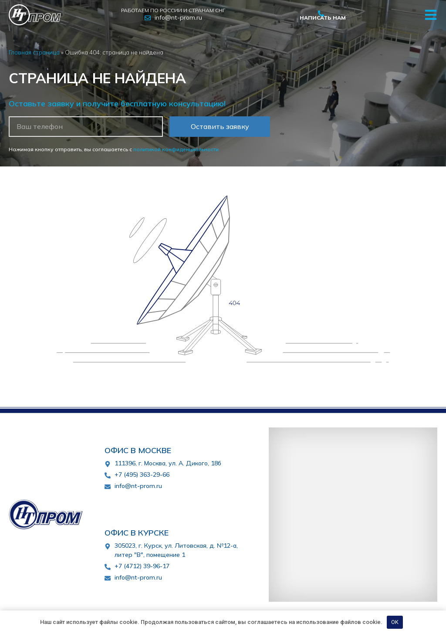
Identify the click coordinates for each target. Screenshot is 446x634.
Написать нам (323, 17)
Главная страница (34, 52)
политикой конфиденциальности (176, 149)
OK (395, 622)
